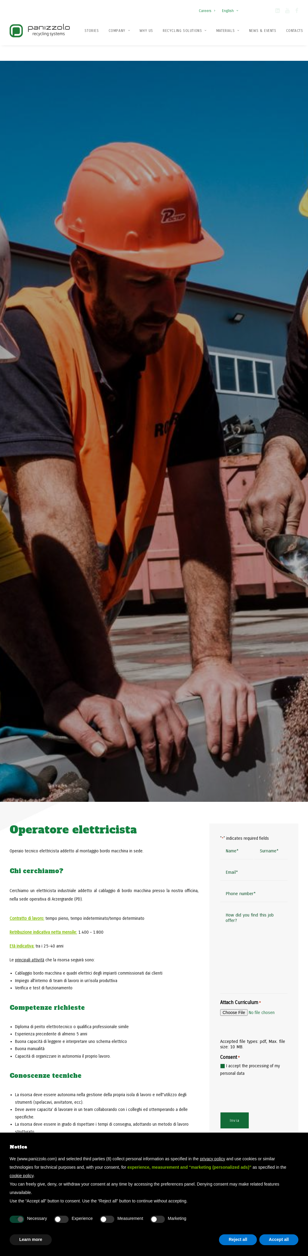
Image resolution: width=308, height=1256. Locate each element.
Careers (207, 11)
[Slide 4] (284, 749)
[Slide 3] (277, 749)
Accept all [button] (279, 1239)
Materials (227, 31)
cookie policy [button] (21, 1175)
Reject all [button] (238, 1239)
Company (119, 31)
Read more (131, 744)
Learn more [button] (30, 1239)
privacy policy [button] (212, 1158)
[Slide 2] (270, 749)
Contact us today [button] (259, 976)
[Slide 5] (290, 749)
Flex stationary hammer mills (254, 1120)
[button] (277, 12)
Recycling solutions (185, 31)
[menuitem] (208, 8)
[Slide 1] (264, 749)
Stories (92, 31)
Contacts (294, 31)
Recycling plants (173, 1120)
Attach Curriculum (240, 374)
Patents (97, 1120)
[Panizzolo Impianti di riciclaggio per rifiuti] (40, 30)
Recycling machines (176, 1128)
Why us (146, 31)
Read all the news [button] (51, 759)
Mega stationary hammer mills (255, 1128)
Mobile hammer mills (247, 1111)
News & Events (262, 31)
